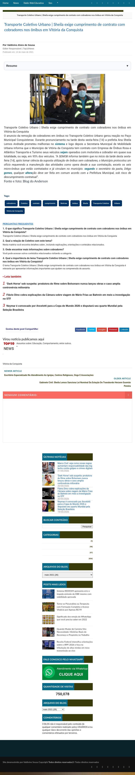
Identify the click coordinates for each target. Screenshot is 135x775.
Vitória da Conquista (15, 220)
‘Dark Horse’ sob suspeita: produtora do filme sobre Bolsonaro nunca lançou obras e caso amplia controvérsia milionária (75, 482)
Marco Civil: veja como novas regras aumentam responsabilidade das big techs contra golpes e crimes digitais (75, 468)
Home (6, 3)
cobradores (11, 213)
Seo (50, 3)
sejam (64, 161)
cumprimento (50, 213)
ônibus (75, 213)
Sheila (85, 213)
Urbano (117, 213)
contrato (36, 213)
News (16, 3)
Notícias (64, 213)
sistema (60, 153)
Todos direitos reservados (60, 765)
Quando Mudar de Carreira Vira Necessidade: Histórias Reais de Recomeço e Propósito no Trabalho (73, 634)
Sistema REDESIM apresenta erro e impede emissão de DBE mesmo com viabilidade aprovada (74, 596)
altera (28, 182)
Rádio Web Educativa (34, 3)
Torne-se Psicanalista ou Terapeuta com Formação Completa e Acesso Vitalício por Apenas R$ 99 (73, 609)
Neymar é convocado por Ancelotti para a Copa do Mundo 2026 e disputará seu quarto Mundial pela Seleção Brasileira (74, 508)
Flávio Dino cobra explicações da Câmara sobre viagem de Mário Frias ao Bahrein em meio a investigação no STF (75, 495)
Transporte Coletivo (101, 213)
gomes (8, 182)
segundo (89, 178)
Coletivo (24, 213)
